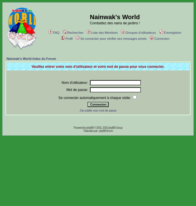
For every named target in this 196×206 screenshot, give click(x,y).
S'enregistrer (170, 32)
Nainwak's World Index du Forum (31, 58)
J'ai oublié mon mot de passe (97, 110)
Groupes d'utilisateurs (138, 32)
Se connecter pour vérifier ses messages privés (111, 38)
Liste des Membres (102, 32)
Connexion (159, 38)
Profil (67, 38)
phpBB (89, 127)
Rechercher (73, 32)
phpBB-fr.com (106, 130)
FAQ (54, 32)
